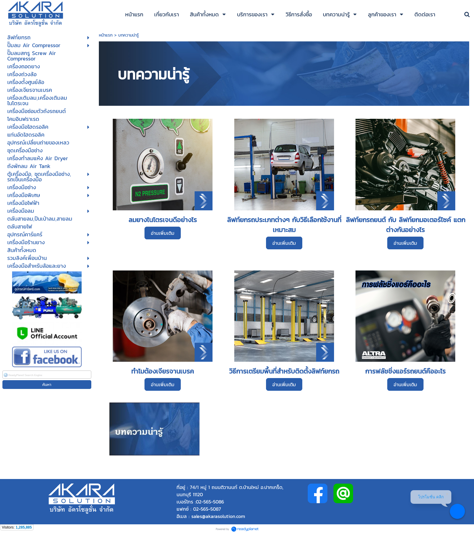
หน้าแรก (106, 35)
